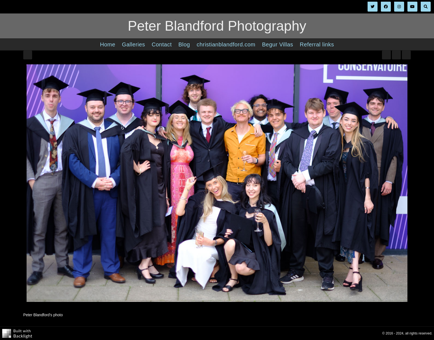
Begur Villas (277, 44)
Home (107, 44)
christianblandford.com (226, 44)
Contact (162, 44)
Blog (184, 44)
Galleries (133, 44)
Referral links (317, 44)
